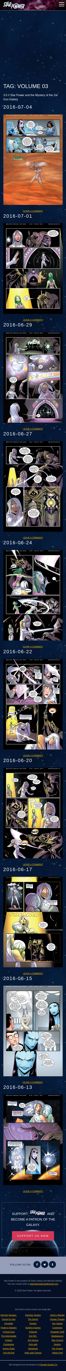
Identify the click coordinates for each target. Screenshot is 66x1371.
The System (57, 1348)
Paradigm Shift (57, 1332)
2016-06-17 (17, 869)
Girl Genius (33, 1340)
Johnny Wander (57, 1315)
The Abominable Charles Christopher (8, 1340)
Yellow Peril (57, 1353)
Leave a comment (33, 211)
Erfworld (33, 1332)
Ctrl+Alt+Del (8, 1353)
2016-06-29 (17, 324)
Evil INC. (33, 1336)
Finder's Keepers (9, 1328)
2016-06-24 (17, 542)
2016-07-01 (17, 216)
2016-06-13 (17, 1087)
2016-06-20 (17, 760)
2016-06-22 (17, 651)
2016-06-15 (17, 978)
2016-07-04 (17, 107)
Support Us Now (33, 1235)
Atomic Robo (9, 1348)
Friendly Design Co (48, 1365)
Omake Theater (57, 1319)
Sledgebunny (57, 1336)
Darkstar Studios (33, 1315)
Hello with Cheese (33, 1353)
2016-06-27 (17, 433)
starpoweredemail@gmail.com (44, 1284)
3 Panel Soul (9, 1332)
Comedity (8, 1323)
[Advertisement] (33, 46)
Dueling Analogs (33, 1328)
